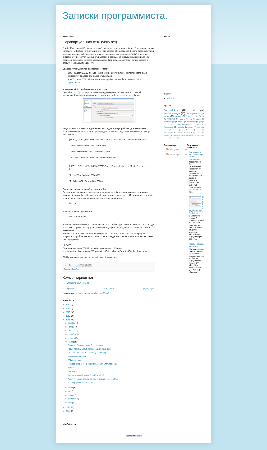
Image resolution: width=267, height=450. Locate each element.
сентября (72, 334)
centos (166, 130)
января (71, 402)
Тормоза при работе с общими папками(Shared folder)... (92, 364)
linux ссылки (168, 132)
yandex (166, 135)
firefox (183, 130)
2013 (68, 312)
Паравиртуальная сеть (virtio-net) (82, 383)
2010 (68, 407)
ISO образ (78, 92)
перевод (180, 127)
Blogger (138, 436)
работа (199, 135)
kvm (190, 119)
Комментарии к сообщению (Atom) (93, 293)
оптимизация (169, 122)
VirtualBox (75, 269)
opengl (169, 124)
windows (171, 119)
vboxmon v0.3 (74, 371)
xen (190, 124)
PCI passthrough (75, 360)
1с (203, 116)
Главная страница (108, 288)
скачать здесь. (122, 195)
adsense (190, 127)
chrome (174, 130)
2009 (68, 411)
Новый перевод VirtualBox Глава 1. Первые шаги (89, 349)
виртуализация (172, 113)
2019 (68, 305)
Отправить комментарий (78, 283)
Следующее (69, 288)
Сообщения (172, 150)
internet (190, 130)
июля (70, 342)
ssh (188, 132)
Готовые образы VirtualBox (196, 245)
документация (178, 135)
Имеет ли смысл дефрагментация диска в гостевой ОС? (93, 379)
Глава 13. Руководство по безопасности (85, 345)
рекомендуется (102, 131)
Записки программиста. (115, 15)
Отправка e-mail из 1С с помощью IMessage (87, 353)
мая (70, 391)
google (201, 122)
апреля (71, 395)
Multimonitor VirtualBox (77, 356)
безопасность (192, 116)
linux (198, 113)
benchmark (191, 122)
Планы (198, 124)
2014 (68, 308)
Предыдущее (148, 288)
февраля (72, 399)
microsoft (180, 132)
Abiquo (71, 368)
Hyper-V (182, 119)
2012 (68, 316)
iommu (199, 130)
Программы (168, 127)
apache (199, 127)
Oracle (188, 113)
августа (71, 338)
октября (72, 330)
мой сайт (170, 98)
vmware (178, 116)
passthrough (180, 124)
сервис (166, 138)
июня (70, 387)
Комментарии (173, 155)
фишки (174, 138)
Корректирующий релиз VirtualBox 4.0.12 (86, 375)
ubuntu (198, 119)
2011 (68, 320)
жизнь (166, 116)
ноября (71, 327)
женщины (189, 135)
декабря (72, 323)
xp (200, 132)
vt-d (194, 132)
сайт (194, 110)
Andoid (181, 122)
